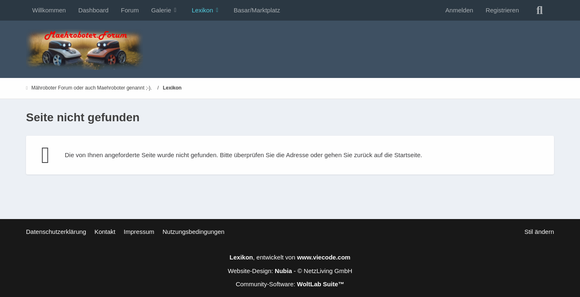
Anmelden (460, 10)
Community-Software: (290, 284)
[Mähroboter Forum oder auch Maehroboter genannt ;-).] (290, 49)
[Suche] (539, 10)
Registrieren (502, 10)
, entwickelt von (290, 257)
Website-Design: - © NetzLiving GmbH (290, 270)
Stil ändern (539, 231)
